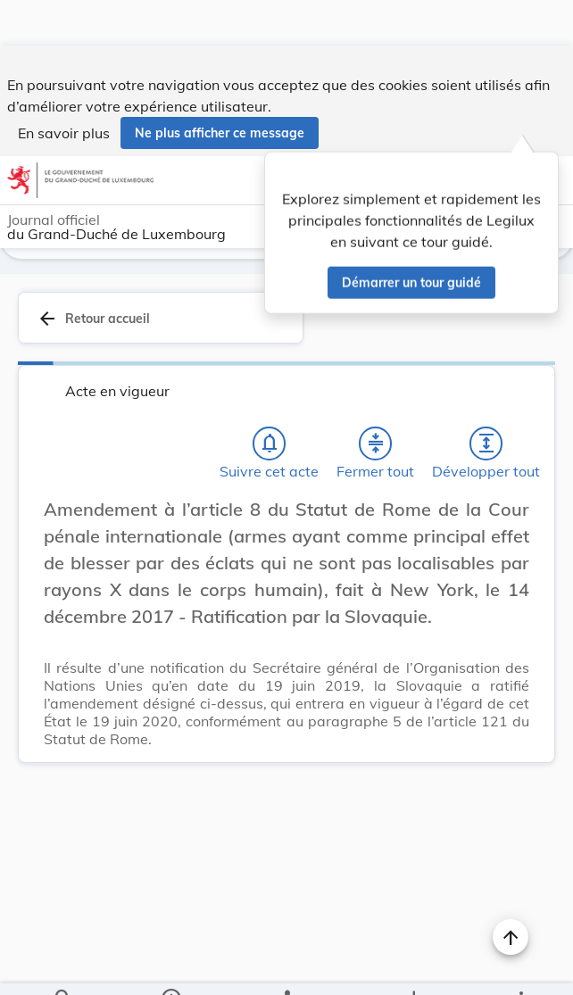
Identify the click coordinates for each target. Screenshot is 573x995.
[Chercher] (63, 966)
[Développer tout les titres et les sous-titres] (486, 398)
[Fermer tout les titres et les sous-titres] (376, 398)
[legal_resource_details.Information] (170, 966)
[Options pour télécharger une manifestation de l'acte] (413, 966)
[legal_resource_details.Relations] (286, 966)
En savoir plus (64, 87)
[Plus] (520, 966)
